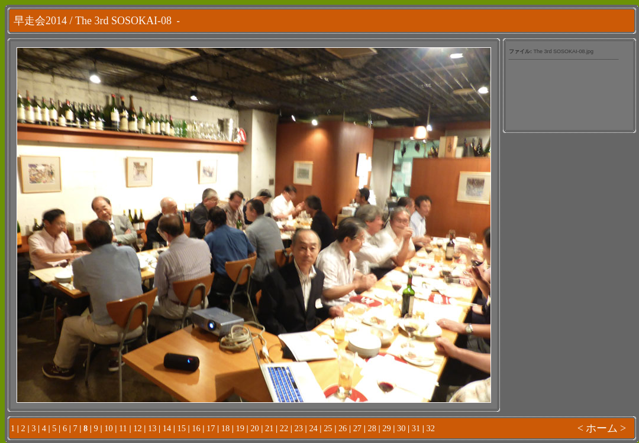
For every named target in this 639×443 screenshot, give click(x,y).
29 (386, 428)
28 (371, 428)
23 (299, 428)
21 (269, 428)
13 (152, 428)
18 (225, 428)
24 (313, 428)
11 (123, 428)
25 (328, 428)
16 (196, 428)
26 (342, 428)
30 (401, 428)
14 (167, 428)
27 (357, 428)
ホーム (602, 428)
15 (181, 428)
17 (210, 428)
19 (240, 428)
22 (284, 428)
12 (137, 428)
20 (254, 428)
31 (416, 428)
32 (431, 428)
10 (108, 428)
